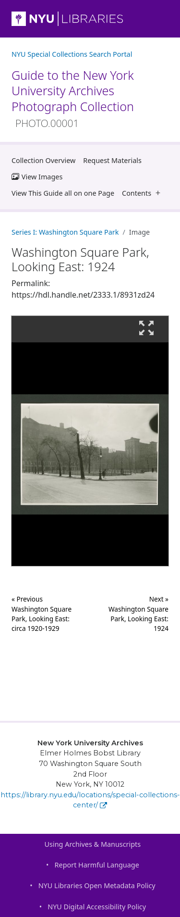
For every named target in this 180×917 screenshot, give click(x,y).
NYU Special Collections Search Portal (72, 54)
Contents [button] (143, 193)
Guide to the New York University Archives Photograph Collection (73, 98)
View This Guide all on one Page (63, 193)
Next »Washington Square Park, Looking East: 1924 (138, 613)
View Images (37, 176)
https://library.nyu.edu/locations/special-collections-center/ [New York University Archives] (90, 800)
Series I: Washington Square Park (65, 232)
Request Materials (112, 160)
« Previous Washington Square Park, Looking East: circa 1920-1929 (42, 613)
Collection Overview (43, 160)
